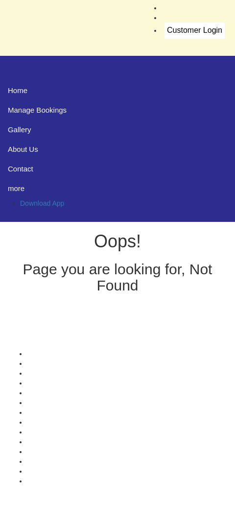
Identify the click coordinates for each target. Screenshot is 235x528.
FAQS (36, 481)
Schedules (43, 403)
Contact (20, 169)
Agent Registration (55, 471)
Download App (42, 203)
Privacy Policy (48, 412)
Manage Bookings (37, 110)
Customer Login (194, 30)
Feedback (42, 393)
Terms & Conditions (56, 422)
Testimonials (46, 383)
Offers (36, 354)
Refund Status (48, 432)
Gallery (19, 129)
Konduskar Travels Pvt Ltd (158, 518)
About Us (23, 149)
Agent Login (45, 461)
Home (17, 90)
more (16, 188)
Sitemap (39, 452)
